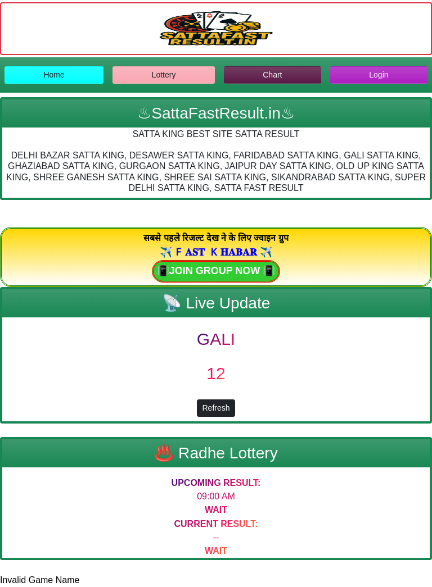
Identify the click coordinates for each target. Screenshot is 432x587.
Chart (272, 74)
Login (378, 74)
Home (53, 74)
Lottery (164, 74)
